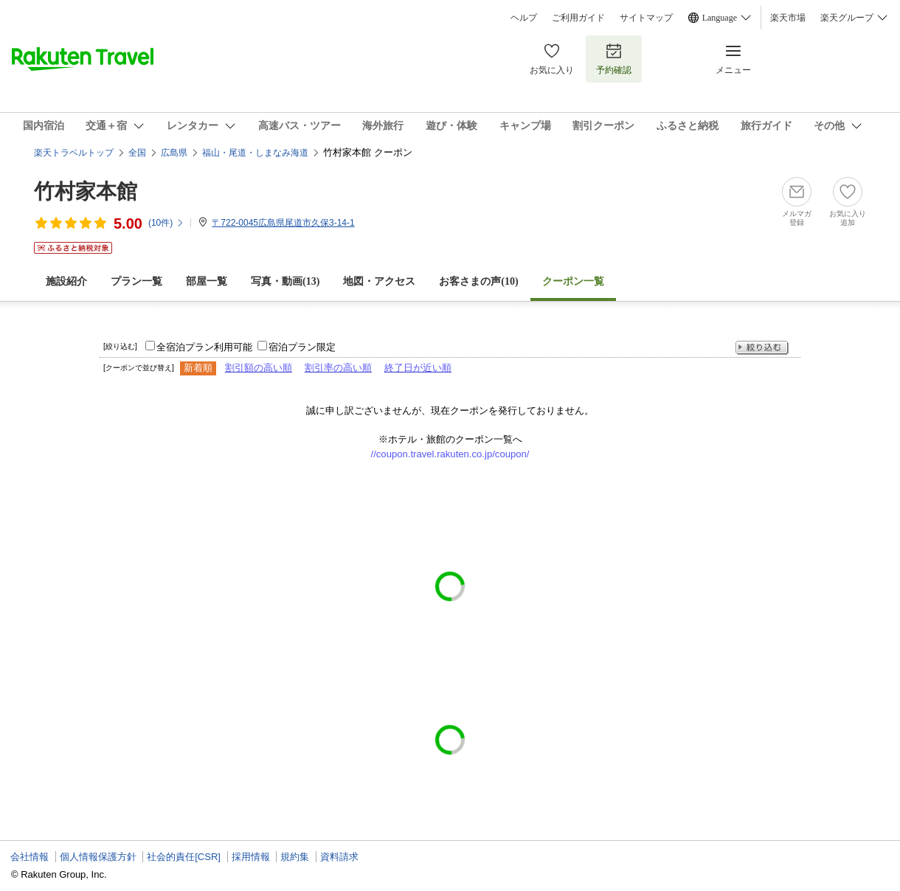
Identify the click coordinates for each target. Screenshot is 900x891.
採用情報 (251, 856)
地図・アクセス (379, 281)
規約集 (294, 856)
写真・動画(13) (285, 281)
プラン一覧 (136, 281)
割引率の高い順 (338, 367)
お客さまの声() (478, 281)
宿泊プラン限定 (302, 347)
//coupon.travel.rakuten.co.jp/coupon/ (450, 454)
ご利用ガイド (578, 18)
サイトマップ (646, 18)
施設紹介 (66, 281)
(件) (166, 222)
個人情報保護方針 (98, 856)
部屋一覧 (206, 281)
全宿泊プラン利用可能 (204, 347)
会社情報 (29, 856)
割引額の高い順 (258, 367)
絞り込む (762, 348)
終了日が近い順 (417, 367)
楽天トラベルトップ (74, 153)
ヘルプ (523, 18)
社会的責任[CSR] (184, 856)
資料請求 (339, 856)
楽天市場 (788, 18)
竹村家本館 (85, 191)
